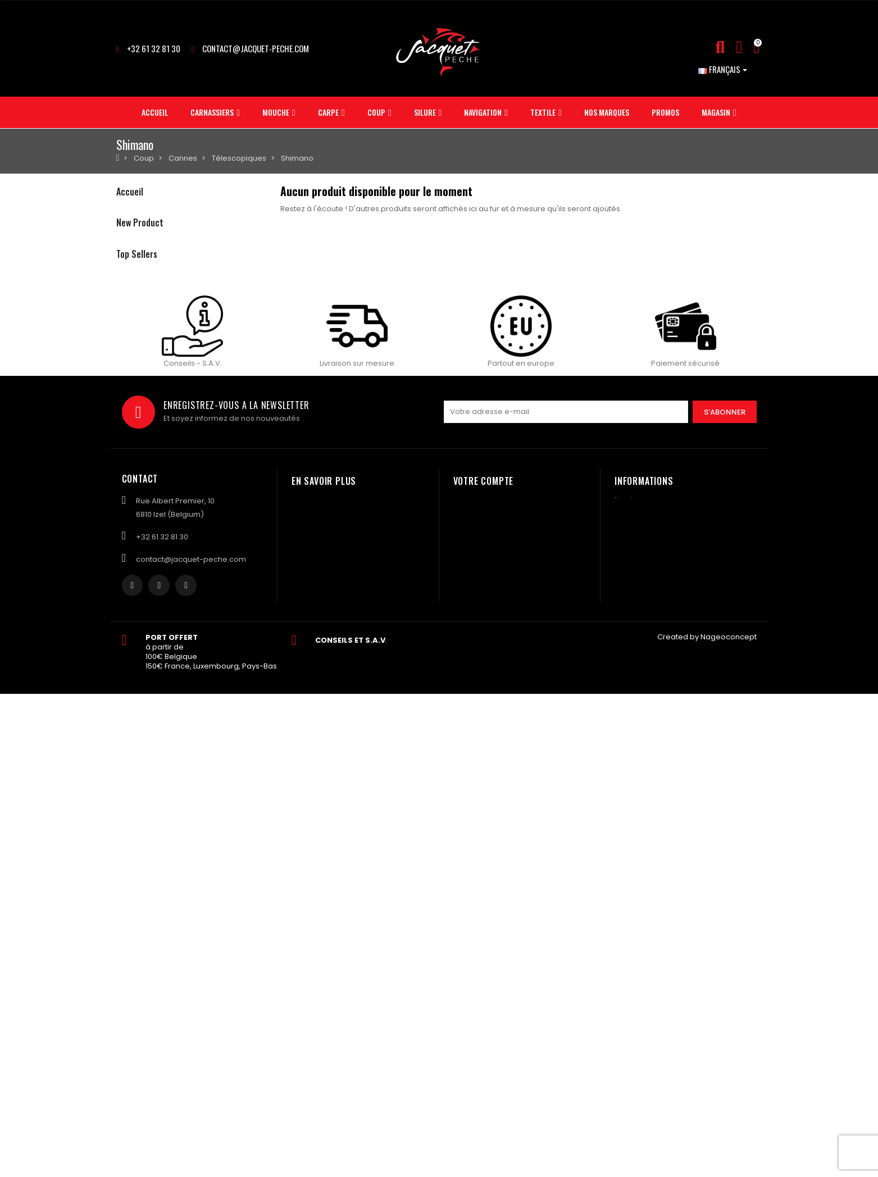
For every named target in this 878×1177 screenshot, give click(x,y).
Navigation (136, 308)
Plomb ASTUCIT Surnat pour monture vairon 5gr (263, 611)
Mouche (131, 232)
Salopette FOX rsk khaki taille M (230, 525)
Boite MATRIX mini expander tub (232, 458)
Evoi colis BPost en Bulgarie (222, 664)
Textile (127, 327)
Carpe (128, 251)
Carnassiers (138, 213)
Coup (126, 270)
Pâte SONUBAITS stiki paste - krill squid (243, 391)
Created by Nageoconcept (707, 1120)
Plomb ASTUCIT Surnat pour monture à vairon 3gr (266, 718)
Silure (126, 289)
